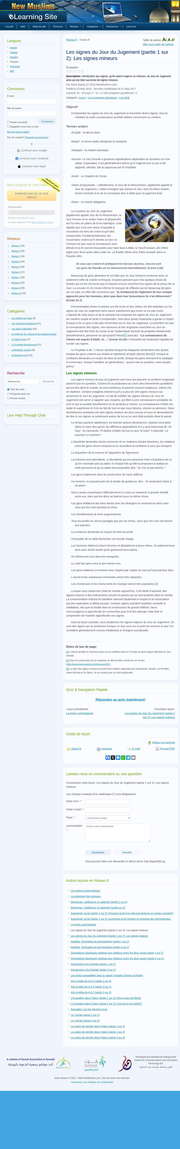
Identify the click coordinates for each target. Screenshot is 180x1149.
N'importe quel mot (18, 393)
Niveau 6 (71, 39)
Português (15, 66)
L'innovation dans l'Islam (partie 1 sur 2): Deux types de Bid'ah (106, 998)
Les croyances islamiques (102, 97)
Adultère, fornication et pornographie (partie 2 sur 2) (100, 947)
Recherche (114, 26)
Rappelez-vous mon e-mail (22, 126)
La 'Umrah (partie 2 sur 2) (85, 1020)
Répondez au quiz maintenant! (120, 699)
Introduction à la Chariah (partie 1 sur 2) (93, 964)
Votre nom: (73, 801)
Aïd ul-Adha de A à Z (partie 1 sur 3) (91, 981)
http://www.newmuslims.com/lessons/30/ (88, 664)
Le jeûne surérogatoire (79, 713)
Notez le (73, 748)
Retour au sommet (161, 742)
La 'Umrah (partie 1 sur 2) (85, 1015)
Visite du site (39, 26)
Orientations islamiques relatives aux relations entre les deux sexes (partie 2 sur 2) (117, 958)
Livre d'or (131, 26)
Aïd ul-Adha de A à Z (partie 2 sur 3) (91, 986)
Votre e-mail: (74, 809)
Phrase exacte (16, 398)
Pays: (70, 817)
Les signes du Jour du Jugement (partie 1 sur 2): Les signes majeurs (150, 715)
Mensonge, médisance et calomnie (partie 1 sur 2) (99, 902)
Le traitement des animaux (86, 896)
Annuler (127, 852)
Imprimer (104, 748)
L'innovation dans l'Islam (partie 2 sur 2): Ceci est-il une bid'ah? (106, 1003)
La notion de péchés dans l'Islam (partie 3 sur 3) (98, 1037)
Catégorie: (72, 97)
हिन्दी (12, 71)
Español (14, 57)
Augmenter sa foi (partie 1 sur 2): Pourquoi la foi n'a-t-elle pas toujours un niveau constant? (122, 913)
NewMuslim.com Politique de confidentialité (92, 1082)
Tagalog (14, 52)
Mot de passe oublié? (18, 132)
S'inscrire (58, 26)
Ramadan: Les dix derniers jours (89, 1009)
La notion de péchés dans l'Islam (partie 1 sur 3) (98, 1026)
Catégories (94, 26)
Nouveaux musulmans (34, 13)
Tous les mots (16, 389)
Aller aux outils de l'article (158, 44)
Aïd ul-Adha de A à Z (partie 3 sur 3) (91, 992)
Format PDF (165, 748)
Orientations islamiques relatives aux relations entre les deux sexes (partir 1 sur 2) (117, 952)
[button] (8, 245)
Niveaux (75, 26)
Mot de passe (14, 108)
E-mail (10, 96)
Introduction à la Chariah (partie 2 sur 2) (93, 969)
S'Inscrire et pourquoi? (37, 137)
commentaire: (74, 827)
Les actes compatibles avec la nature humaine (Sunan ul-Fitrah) (107, 975)
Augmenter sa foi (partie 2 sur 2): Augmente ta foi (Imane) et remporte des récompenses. (121, 918)
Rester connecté (17, 122)
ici (163, 861)
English (13, 47)
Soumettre (98, 852)
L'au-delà (124, 97)
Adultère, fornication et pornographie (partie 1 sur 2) (100, 941)
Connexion (47, 121)
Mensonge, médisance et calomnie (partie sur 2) (98, 907)
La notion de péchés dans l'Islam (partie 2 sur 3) (98, 1032)
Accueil (9, 26)
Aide (22, 26)
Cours (82, 97)
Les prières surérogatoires (85, 890)
